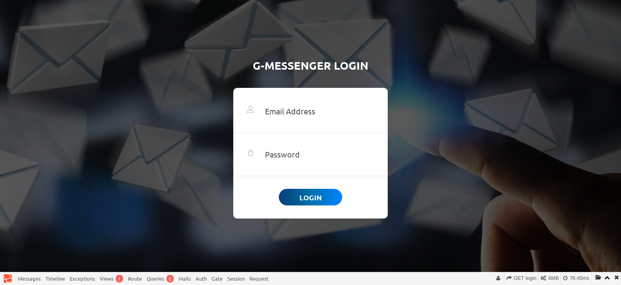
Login (310, 197)
